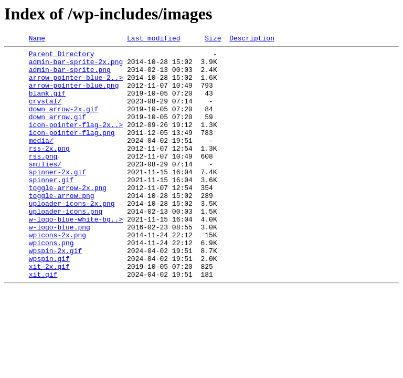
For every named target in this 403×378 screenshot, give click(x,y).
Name (37, 39)
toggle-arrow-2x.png (68, 217)
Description (251, 39)
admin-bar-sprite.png (70, 75)
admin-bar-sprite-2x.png (76, 66)
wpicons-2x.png (57, 274)
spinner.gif (51, 208)
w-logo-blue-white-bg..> (76, 255)
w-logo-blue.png (59, 264)
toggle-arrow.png (61, 227)
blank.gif (47, 104)
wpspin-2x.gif (55, 293)
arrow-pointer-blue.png (74, 94)
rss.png (43, 179)
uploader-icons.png (65, 245)
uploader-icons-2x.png (72, 236)
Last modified (153, 39)
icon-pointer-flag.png (72, 151)
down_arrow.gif (57, 132)
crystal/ (45, 113)
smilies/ (45, 189)
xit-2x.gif (49, 312)
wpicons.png (51, 283)
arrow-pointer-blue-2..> (76, 85)
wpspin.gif (49, 302)
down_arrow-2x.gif (64, 123)
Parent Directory (61, 56)
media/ (41, 160)
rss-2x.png (49, 170)
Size (213, 39)
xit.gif (43, 321)
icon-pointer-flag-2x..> (76, 141)
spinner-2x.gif (57, 198)
